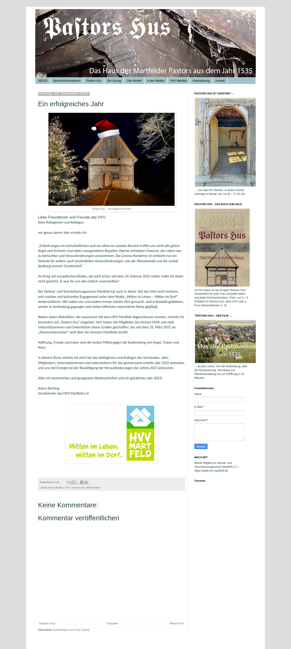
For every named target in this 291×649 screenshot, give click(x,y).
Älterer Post (176, 623)
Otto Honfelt (134, 80)
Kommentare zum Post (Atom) (71, 629)
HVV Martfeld (179, 80)
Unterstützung (201, 80)
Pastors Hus (93, 80)
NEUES (43, 80)
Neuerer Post (47, 623)
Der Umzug (114, 80)
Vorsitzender (78, 487)
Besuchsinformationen (66, 80)
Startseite (112, 623)
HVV (67, 487)
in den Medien (155, 80)
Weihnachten (93, 487)
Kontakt (220, 80)
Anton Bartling (56, 487)
